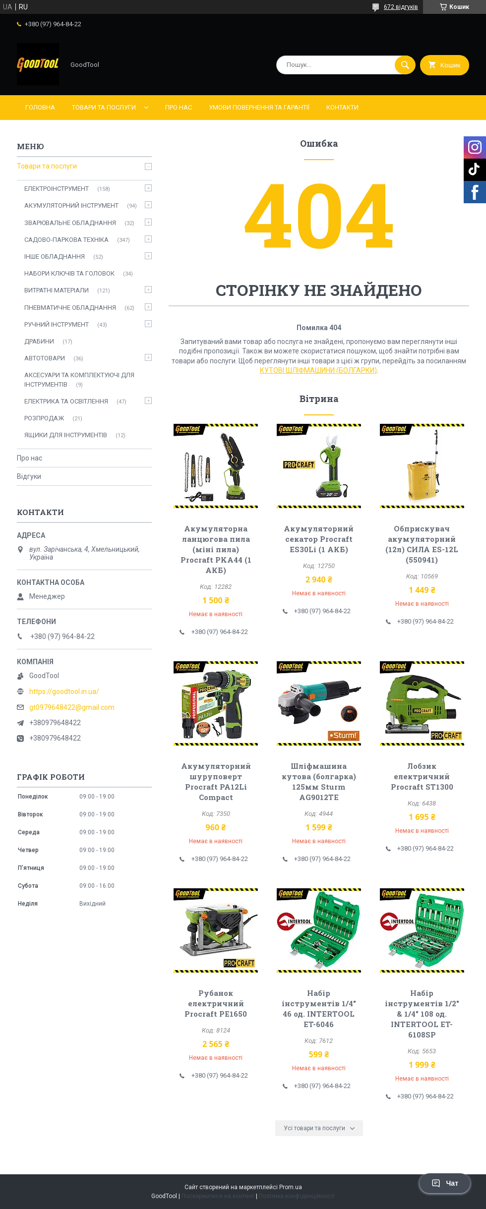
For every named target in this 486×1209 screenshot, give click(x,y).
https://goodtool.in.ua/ (64, 691)
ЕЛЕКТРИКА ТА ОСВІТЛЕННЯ (66, 401)
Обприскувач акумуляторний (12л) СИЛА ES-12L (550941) (421, 544)
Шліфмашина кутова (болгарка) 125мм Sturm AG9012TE (319, 781)
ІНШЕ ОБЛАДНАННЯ (54, 256)
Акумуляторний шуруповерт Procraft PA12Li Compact (216, 781)
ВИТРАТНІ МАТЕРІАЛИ (56, 290)
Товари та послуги (104, 107)
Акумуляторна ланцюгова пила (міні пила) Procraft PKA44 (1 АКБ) (216, 549)
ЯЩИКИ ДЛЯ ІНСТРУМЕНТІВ (65, 435)
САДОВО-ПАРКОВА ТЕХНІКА (66, 239)
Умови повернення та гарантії (259, 107)
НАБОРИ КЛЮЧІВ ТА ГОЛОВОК (69, 273)
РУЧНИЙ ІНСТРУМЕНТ (56, 324)
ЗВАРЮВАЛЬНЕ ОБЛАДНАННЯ (70, 223)
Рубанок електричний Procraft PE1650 (215, 1003)
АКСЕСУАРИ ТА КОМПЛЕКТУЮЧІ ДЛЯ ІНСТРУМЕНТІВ (79, 379)
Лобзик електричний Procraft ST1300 (422, 776)
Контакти (342, 107)
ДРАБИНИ (39, 341)
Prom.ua (290, 1187)
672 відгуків (401, 6)
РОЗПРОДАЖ (44, 418)
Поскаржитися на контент (218, 1196)
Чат (444, 1183)
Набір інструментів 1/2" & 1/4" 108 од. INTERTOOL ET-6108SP (422, 1013)
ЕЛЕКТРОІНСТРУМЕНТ (56, 188)
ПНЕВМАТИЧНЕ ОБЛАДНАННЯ (70, 307)
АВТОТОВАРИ (44, 358)
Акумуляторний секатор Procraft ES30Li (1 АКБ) (319, 538)
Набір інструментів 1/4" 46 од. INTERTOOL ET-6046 (319, 1008)
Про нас (178, 107)
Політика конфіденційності (297, 1196)
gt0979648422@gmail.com (72, 707)
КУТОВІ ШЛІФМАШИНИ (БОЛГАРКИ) (318, 370)
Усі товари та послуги (314, 1128)
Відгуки (29, 476)
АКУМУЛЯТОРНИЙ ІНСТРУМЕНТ (71, 205)
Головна (40, 107)
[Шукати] (405, 65)
